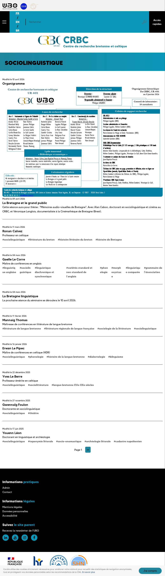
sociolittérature (39, 384)
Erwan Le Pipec (13, 348)
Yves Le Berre (12, 376)
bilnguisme (116, 356)
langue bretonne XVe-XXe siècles (73, 384)
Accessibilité (9, 515)
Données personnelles (15, 511)
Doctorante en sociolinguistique (21, 408)
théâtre (34, 413)
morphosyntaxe (116, 272)
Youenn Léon (12, 433)
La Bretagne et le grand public (24, 203)
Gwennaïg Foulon (15, 405)
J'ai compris (150, 570)
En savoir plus (88, 572)
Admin (6, 487)
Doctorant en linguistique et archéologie (26, 437)
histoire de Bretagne (109, 239)
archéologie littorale (98, 441)
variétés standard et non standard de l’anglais (79, 272)
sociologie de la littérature (115, 328)
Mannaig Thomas (14, 320)
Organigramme (13, 83)
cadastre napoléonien (128, 441)
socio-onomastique (69, 441)
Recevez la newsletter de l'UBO (20, 530)
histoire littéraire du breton (75, 239)
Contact (7, 492)
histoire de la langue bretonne (66, 356)
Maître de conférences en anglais (21, 263)
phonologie (36, 356)
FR (17, 13)
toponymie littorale (41, 441)
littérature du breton (42, 239)
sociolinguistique (14, 239)
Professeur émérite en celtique (20, 380)
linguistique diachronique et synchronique (44, 272)
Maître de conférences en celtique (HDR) (26, 352)
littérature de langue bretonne (22, 328)
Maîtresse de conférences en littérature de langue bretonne (37, 324)
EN (17, 22)
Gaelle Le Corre (13, 259)
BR (17, 30)
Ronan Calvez (12, 231)
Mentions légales (12, 507)
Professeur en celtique (15, 235)
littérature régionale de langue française (70, 328)
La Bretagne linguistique (20, 296)
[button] (5, 22)
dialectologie (97, 356)
